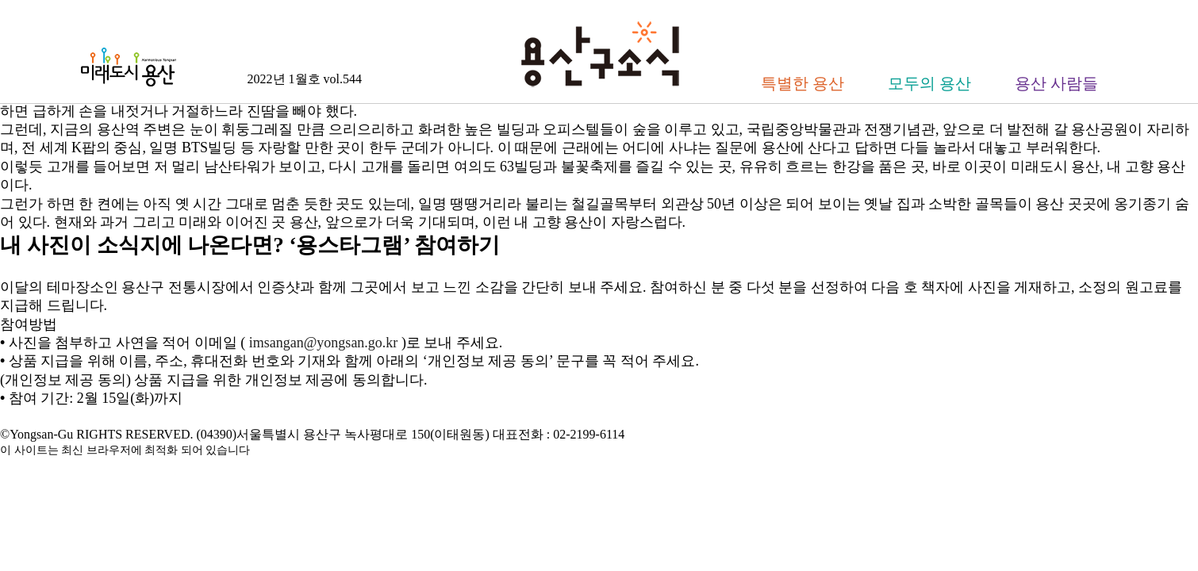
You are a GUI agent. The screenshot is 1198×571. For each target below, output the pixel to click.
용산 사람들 (1056, 83)
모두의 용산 (929, 83)
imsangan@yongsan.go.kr (323, 343)
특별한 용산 (802, 83)
